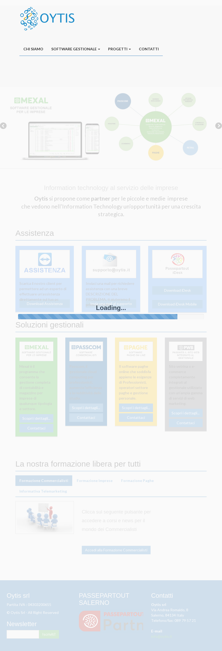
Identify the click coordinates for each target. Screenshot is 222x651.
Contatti (149, 49)
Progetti (119, 49)
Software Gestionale (75, 49)
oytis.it (47, 18)
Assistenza (122, 71)
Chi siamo (33, 49)
